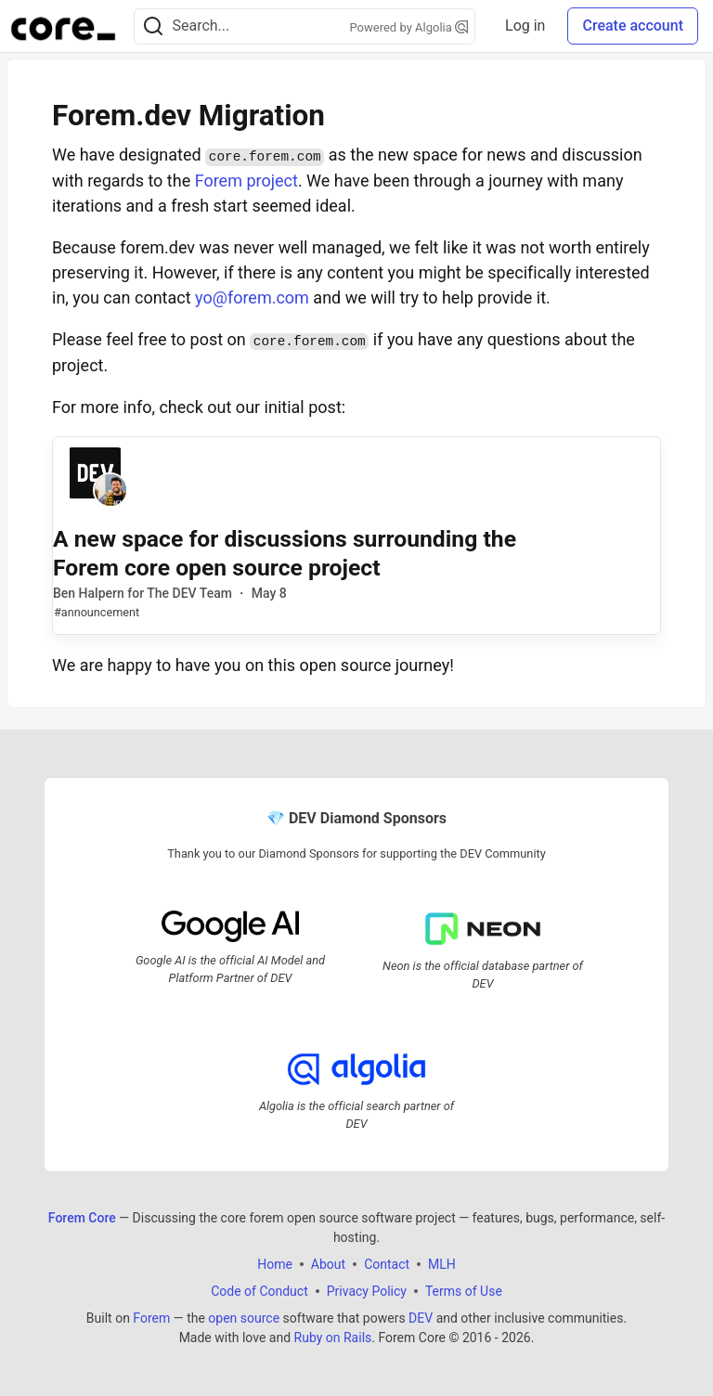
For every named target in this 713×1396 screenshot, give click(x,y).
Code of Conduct (259, 1291)
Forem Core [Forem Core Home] (82, 1217)
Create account (632, 25)
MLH (442, 1264)
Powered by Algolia (409, 27)
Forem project (246, 180)
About (328, 1264)
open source (243, 1318)
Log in (525, 25)
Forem (151, 1318)
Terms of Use (463, 1291)
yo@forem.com (252, 297)
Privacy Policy (367, 1291)
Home (274, 1264)
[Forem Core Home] (63, 26)
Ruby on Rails (333, 1337)
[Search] (153, 26)
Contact (386, 1264)
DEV (420, 1318)
